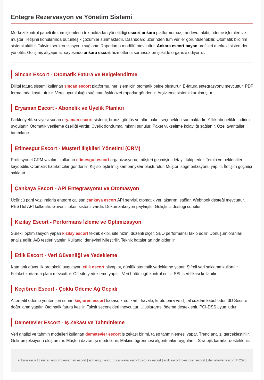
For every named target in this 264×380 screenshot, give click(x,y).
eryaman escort (77, 120)
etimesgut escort (92, 160)
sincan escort (77, 86)
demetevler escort (103, 334)
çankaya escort (101, 200)
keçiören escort (90, 300)
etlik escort (93, 267)
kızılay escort (75, 233)
